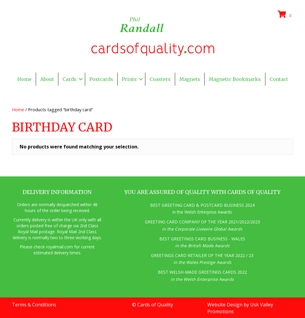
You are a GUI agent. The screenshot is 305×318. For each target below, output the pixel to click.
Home (24, 79)
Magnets (189, 79)
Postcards (101, 79)
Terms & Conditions (34, 304)
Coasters (160, 79)
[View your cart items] (285, 14)
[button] (81, 79)
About (47, 79)
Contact (279, 79)
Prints (129, 79)
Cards (70, 79)
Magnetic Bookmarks (235, 79)
